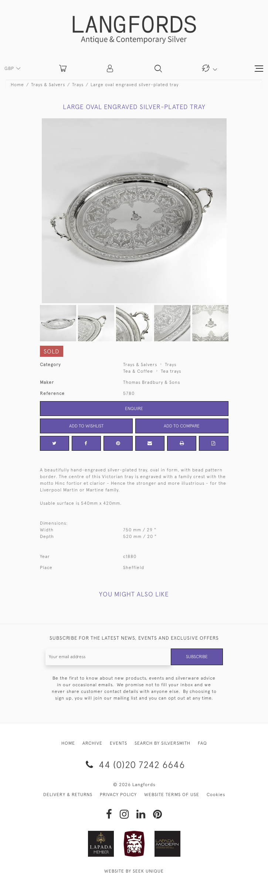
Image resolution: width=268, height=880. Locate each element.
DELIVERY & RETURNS (67, 794)
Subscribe (197, 656)
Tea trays (171, 371)
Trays (78, 84)
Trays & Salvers (48, 84)
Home (17, 84)
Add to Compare (182, 426)
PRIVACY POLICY (118, 794)
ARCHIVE (92, 743)
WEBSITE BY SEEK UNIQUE (134, 871)
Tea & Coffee (138, 371)
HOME (68, 743)
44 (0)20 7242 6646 (134, 764)
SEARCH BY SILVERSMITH (162, 743)
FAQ (202, 743)
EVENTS (118, 743)
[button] (110, 68)
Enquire (134, 408)
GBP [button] (10, 68)
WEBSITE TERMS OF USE (171, 794)
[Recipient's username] (108, 657)
